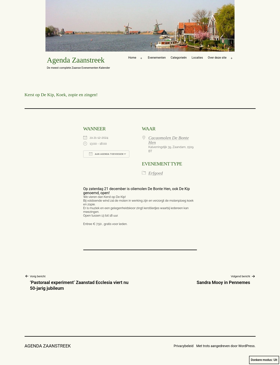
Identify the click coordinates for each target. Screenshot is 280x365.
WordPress (246, 346)
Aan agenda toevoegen (106, 154)
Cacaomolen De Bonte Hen (168, 140)
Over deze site (217, 57)
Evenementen (157, 57)
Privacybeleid (183, 346)
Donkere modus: (264, 360)
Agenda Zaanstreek (76, 60)
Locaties (197, 57)
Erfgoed (155, 173)
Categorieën (179, 57)
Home (132, 57)
